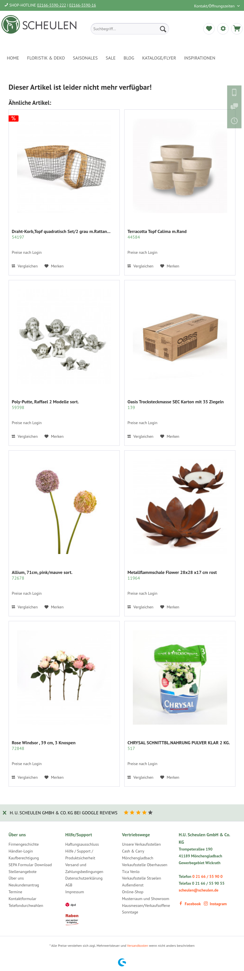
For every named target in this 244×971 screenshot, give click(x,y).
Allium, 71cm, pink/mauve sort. (42, 575)
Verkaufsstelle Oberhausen (144, 864)
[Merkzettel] (209, 28)
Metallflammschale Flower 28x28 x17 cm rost (172, 575)
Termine (15, 891)
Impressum (74, 891)
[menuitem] (130, 28)
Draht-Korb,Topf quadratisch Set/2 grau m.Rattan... (61, 234)
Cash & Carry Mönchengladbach (137, 854)
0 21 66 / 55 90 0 (207, 876)
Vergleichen (25, 266)
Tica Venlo (131, 871)
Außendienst (133, 885)
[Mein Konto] (223, 28)
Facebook (190, 903)
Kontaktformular (22, 898)
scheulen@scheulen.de (198, 890)
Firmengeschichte (24, 844)
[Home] (13, 58)
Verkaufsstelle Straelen (141, 878)
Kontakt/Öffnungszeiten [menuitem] (215, 6)
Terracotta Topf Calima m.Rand (156, 234)
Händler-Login (21, 851)
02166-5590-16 (82, 5)
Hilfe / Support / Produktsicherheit (80, 854)
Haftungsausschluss (82, 844)
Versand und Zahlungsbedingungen (84, 868)
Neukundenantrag (24, 885)
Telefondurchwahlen (26, 905)
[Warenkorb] (237, 28)
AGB (68, 885)
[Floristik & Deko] (46, 58)
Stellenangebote (22, 871)
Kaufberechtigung (24, 857)
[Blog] (129, 58)
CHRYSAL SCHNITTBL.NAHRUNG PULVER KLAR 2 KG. (178, 745)
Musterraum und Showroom (145, 898)
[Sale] (111, 58)
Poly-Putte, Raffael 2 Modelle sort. (45, 404)
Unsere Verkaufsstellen (141, 844)
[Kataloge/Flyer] (159, 58)
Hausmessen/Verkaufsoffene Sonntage (146, 909)
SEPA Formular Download (30, 864)
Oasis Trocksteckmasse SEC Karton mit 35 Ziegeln (175, 404)
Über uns (16, 878)
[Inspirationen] (199, 58)
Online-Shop (132, 891)
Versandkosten (137, 945)
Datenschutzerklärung (84, 878)
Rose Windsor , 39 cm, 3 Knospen (44, 745)
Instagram (215, 903)
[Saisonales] (85, 58)
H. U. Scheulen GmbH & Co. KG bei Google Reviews (63, 812)
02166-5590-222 (51, 5)
